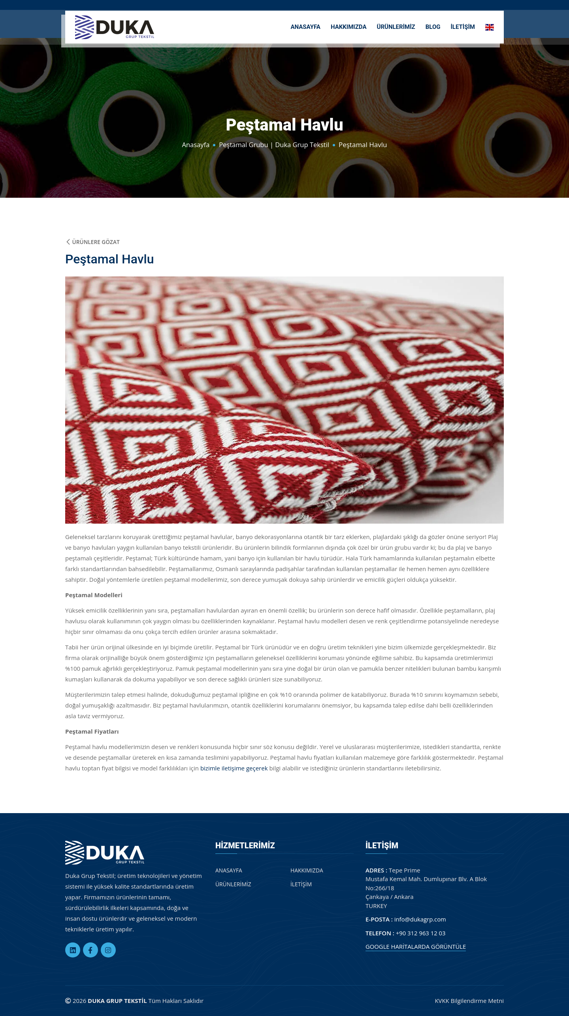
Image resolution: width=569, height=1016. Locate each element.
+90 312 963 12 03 (421, 933)
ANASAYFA (305, 26)
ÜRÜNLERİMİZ (396, 26)
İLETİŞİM (462, 26)
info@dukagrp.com (420, 919)
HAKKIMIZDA (349, 26)
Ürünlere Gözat (93, 242)
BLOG (433, 26)
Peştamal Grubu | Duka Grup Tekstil (274, 144)
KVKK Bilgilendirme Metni (469, 1001)
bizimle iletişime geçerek (234, 768)
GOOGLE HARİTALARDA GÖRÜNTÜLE (416, 947)
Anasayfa (194, 144)
